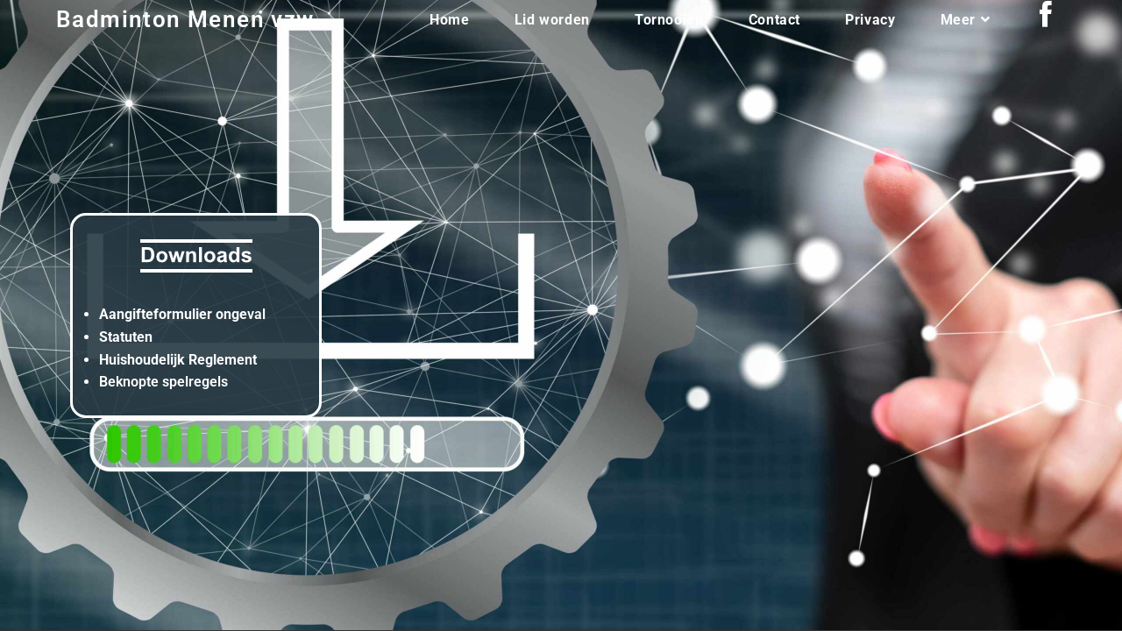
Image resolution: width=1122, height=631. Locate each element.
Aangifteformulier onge (173, 314)
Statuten (126, 337)
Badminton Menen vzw (185, 19)
